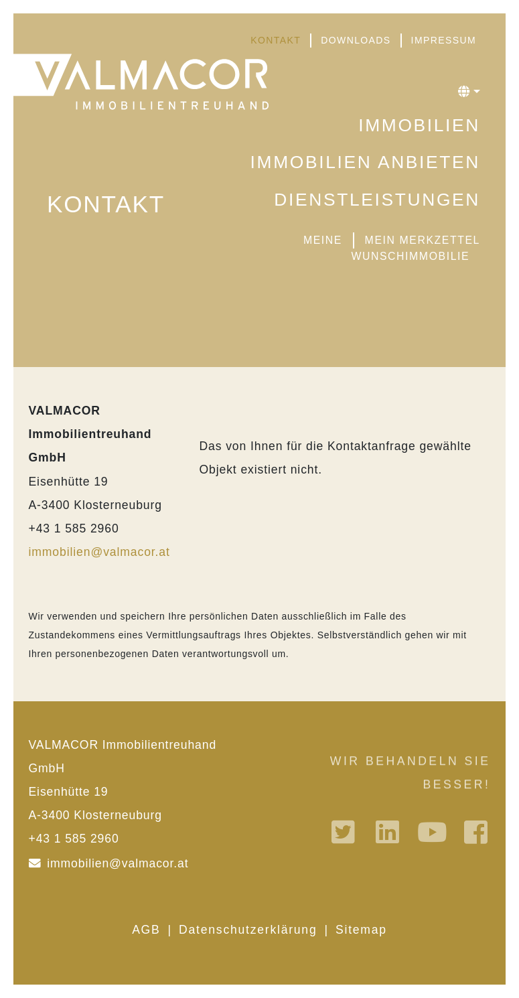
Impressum (443, 40)
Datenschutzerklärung (248, 929)
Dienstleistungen (377, 200)
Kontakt (275, 40)
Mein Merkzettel (422, 240)
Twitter (344, 832)
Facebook (477, 832)
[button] (469, 91)
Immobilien (419, 125)
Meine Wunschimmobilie (386, 248)
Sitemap (361, 929)
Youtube (433, 832)
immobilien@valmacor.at (99, 552)
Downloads (355, 40)
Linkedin (389, 832)
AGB (146, 929)
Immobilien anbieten (365, 162)
